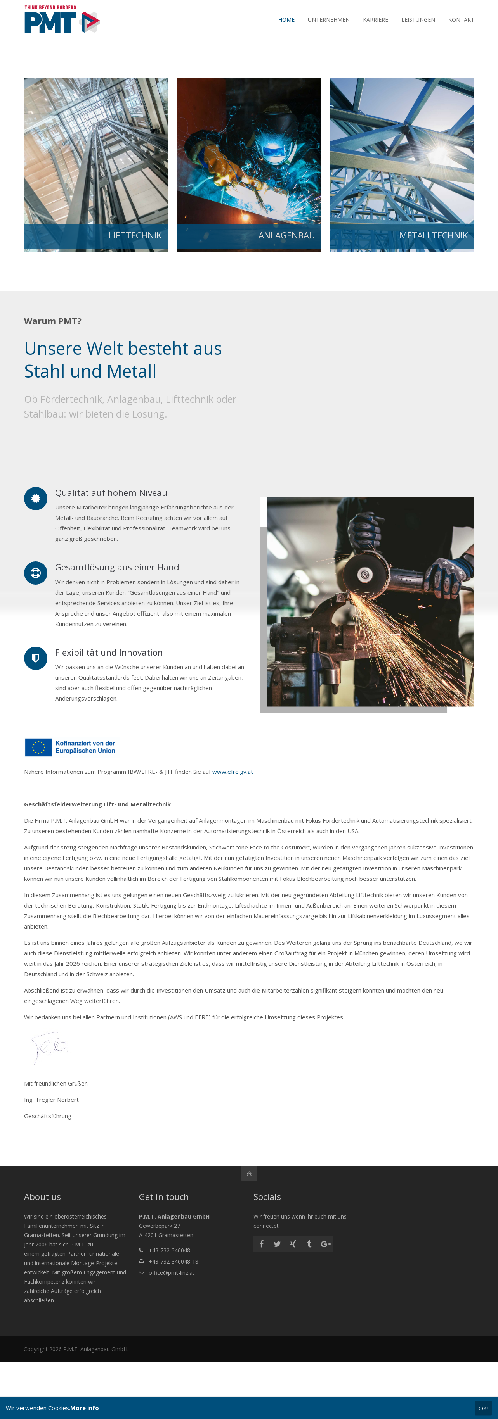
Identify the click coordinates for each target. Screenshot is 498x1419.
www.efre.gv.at (232, 771)
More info (84, 1408)
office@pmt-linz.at (171, 1272)
